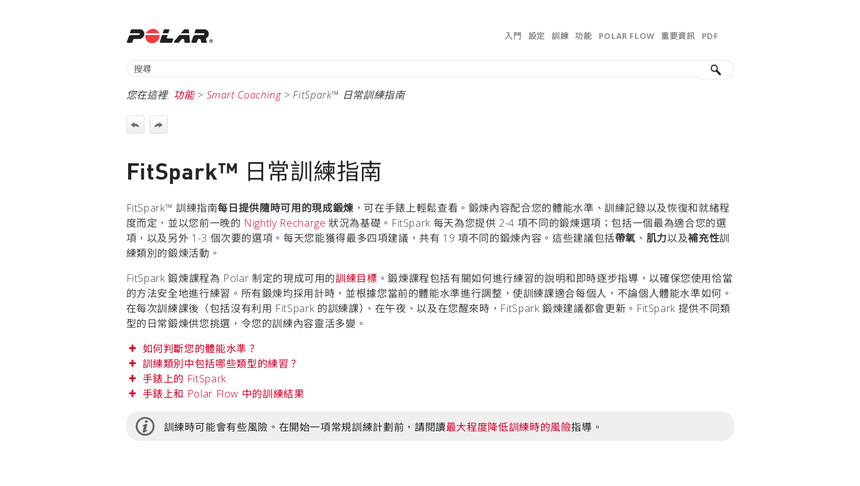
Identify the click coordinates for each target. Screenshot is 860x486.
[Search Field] (430, 68)
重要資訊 (678, 35)
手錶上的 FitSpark (184, 379)
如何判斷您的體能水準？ (200, 348)
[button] (716, 70)
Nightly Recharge (284, 223)
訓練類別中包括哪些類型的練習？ (221, 363)
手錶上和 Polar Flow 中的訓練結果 (224, 394)
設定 (536, 35)
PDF (710, 35)
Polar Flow (627, 35)
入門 (512, 35)
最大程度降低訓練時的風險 (509, 427)
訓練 (560, 35)
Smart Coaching (244, 95)
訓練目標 (356, 278)
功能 (583, 35)
